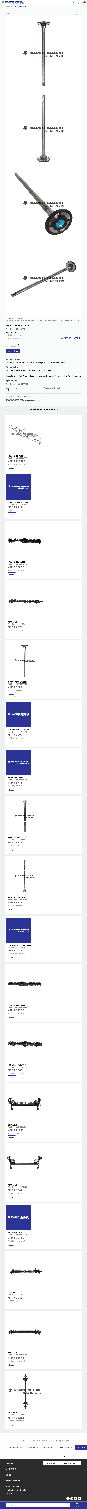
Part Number (66, 1441)
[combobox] (15, 1448)
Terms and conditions (72, 1457)
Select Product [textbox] (65, 1448)
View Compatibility (71, 338)
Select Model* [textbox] (14, 1448)
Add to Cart (13, 351)
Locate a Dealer (52, 1464)
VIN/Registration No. (43, 1441)
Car (24, 1441)
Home (8, 7)
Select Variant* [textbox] (31, 1448)
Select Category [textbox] (47, 1448)
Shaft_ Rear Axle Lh (19, 6)
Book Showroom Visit (72, 1464)
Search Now (80, 1448)
